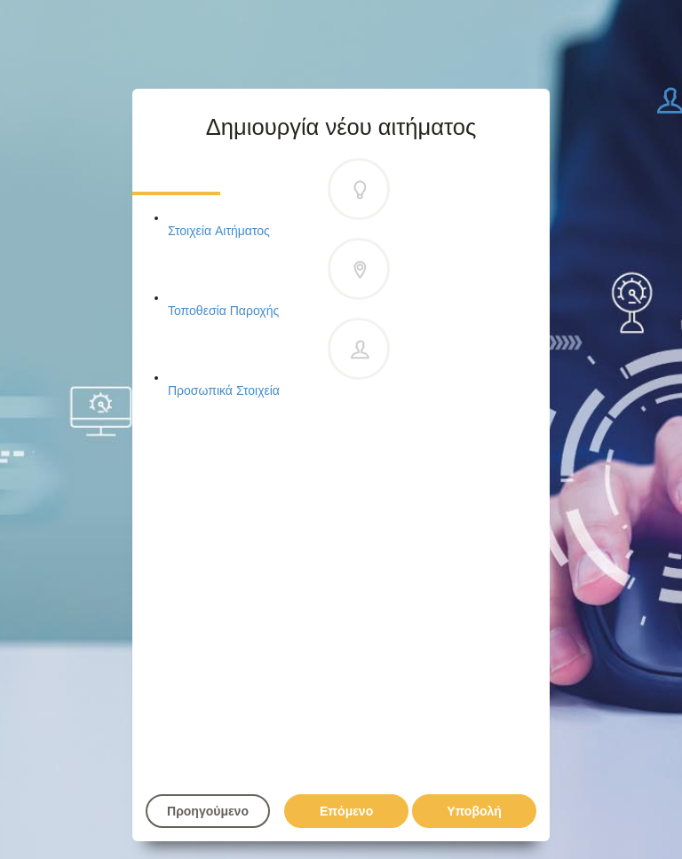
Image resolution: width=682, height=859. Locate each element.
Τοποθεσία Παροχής (279, 279)
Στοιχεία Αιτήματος (279, 199)
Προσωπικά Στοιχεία (279, 358)
